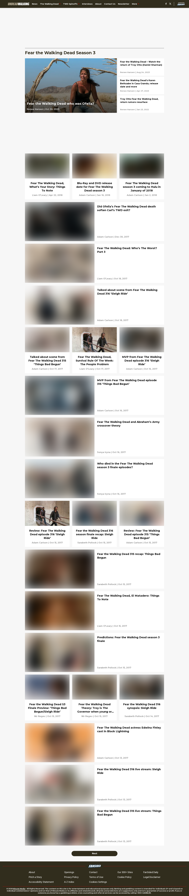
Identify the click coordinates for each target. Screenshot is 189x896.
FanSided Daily (150, 872)
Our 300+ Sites (125, 872)
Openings (69, 872)
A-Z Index (69, 882)
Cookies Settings (98, 882)
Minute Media (19, 889)
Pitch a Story (35, 877)
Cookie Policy (124, 877)
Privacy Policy (71, 877)
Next (94, 853)
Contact (93, 872)
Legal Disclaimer (151, 877)
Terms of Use (96, 877)
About (32, 872)
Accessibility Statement (41, 882)
